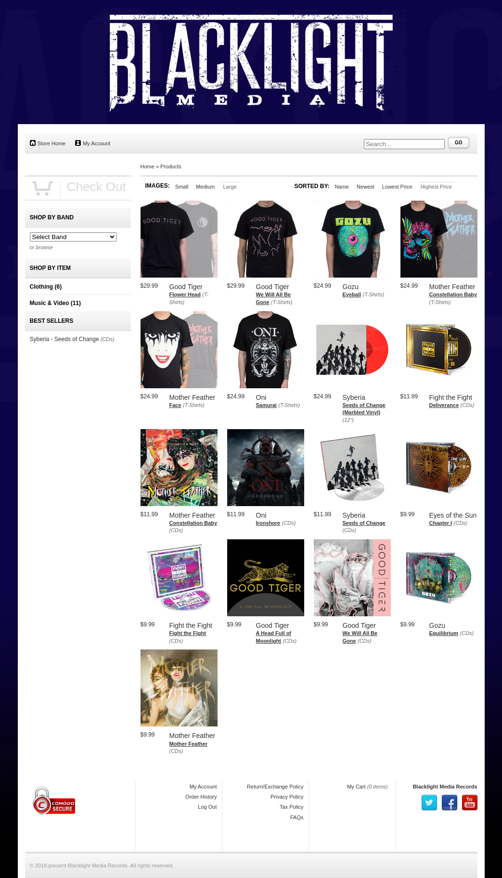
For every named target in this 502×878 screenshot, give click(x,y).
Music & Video (55, 303)
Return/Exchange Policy (275, 786)
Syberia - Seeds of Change (64, 339)
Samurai (266, 405)
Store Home (48, 143)
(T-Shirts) (282, 302)
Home (147, 166)
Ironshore (268, 523)
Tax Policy (292, 807)
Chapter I (440, 523)
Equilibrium (444, 633)
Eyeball (352, 294)
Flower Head (185, 294)
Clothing (46, 286)
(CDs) (468, 405)
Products (170, 166)
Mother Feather (188, 744)
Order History (201, 797)
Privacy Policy (286, 797)
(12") (348, 420)
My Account (92, 143)
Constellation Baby (453, 294)
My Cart (356, 786)
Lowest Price (397, 187)
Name (342, 187)
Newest (365, 187)
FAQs (297, 817)
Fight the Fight (187, 633)
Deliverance (444, 405)
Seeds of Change (364, 523)
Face (175, 405)
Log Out (207, 807)
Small (182, 187)
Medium (205, 187)
